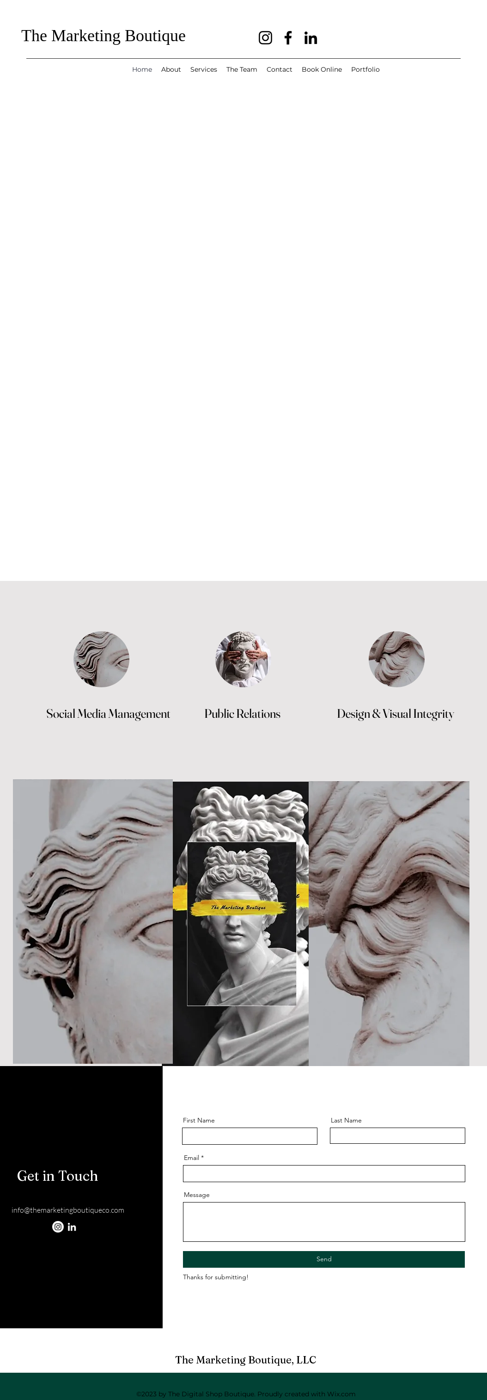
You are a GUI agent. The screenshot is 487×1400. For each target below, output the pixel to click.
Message (197, 1194)
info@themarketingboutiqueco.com (68, 1210)
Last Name (346, 1120)
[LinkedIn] (311, 38)
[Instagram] (265, 38)
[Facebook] (288, 38)
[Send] (324, 1259)
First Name (199, 1120)
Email (191, 1157)
